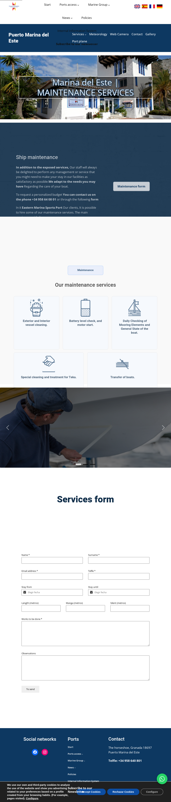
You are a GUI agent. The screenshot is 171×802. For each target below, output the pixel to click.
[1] (85, 464)
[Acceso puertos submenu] (78, 5)
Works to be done (32, 619)
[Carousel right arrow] (163, 428)
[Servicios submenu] (85, 34)
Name (26, 555)
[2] (92, 464)
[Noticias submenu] (72, 18)
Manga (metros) (74, 603)
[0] (78, 464)
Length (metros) (30, 603)
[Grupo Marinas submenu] (109, 5)
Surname (94, 555)
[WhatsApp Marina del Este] (162, 779)
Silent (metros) (118, 603)
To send (30, 689)
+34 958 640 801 (130, 761)
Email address (30, 571)
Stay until (93, 587)
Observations (29, 653)
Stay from (27, 587)
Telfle (91, 571)
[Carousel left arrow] (8, 428)
